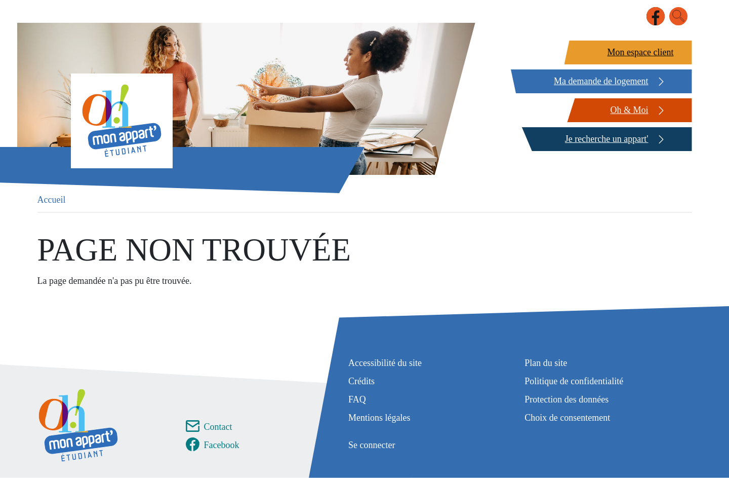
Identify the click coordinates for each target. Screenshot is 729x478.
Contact (218, 427)
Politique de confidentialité (573, 381)
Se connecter (371, 445)
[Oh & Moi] (628, 110)
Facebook (221, 445)
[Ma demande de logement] (600, 81)
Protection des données (566, 399)
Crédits (361, 381)
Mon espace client (641, 52)
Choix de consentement (567, 418)
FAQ (357, 399)
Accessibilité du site (385, 363)
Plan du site (545, 363)
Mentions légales (379, 418)
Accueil (51, 200)
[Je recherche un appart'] (605, 139)
